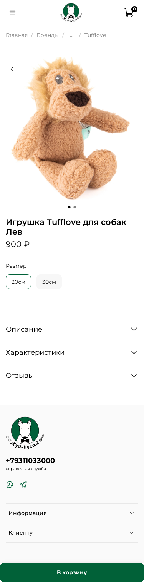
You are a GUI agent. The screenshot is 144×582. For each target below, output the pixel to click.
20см (18, 281)
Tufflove (95, 35)
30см (49, 281)
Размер (16, 266)
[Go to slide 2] (75, 207)
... (71, 35)
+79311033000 (30, 460)
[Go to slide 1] (69, 207)
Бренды (47, 35)
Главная (17, 35)
